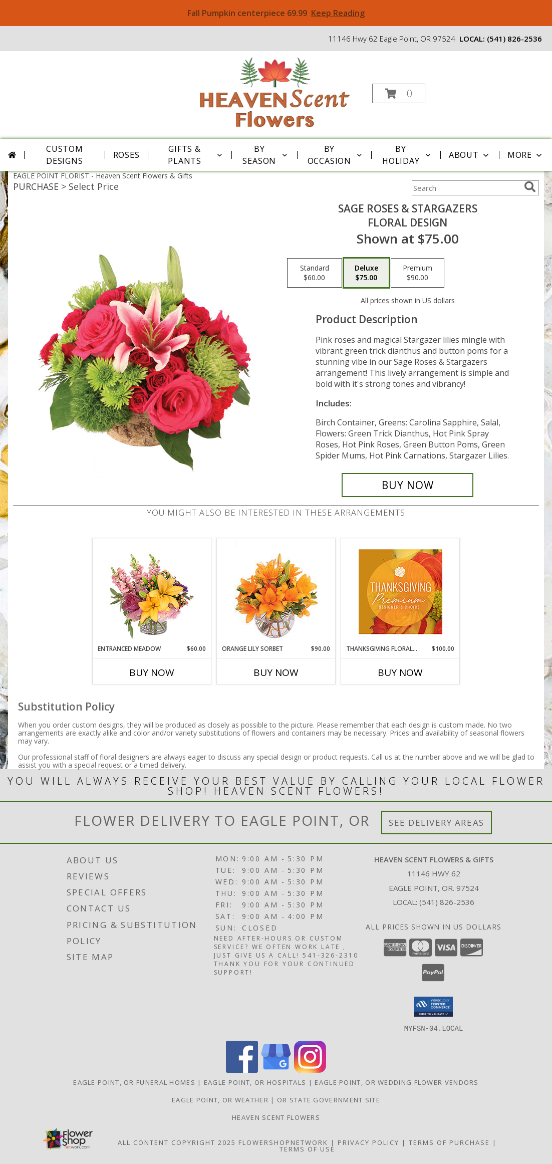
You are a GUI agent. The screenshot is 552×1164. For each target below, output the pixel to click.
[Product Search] (465, 188)
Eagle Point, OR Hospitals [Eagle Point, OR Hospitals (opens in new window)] (255, 1081)
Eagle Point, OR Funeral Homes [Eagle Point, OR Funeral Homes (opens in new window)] (134, 1081)
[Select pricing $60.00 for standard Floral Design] (315, 273)
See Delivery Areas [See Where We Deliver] (436, 822)
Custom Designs (64, 154)
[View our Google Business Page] (276, 1069)
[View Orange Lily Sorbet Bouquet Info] (276, 591)
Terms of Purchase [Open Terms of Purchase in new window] (449, 1141)
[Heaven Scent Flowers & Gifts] (275, 90)
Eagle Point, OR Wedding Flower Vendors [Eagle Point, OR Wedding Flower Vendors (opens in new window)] (396, 1081)
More (525, 154)
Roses (126, 154)
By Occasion (336, 154)
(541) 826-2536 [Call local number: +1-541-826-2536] (514, 39)
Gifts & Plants (195, 154)
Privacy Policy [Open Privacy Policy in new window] (368, 1141)
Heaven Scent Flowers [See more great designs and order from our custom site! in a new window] (276, 1116)
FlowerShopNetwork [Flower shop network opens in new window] (283, 1141)
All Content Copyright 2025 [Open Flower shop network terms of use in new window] (177, 1141)
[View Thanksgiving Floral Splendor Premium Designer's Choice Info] (400, 591)
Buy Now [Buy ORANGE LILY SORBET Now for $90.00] (276, 672)
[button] (398, 93)
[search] (529, 187)
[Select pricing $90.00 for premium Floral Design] (417, 273)
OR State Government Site (328, 1099)
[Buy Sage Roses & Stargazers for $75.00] (407, 485)
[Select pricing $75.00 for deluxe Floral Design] (366, 273)
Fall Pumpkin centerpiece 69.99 (276, 13)
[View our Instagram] (310, 1069)
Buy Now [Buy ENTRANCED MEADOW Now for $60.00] (151, 672)
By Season (265, 154)
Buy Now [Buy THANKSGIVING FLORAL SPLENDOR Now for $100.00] (400, 672)
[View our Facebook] (242, 1069)
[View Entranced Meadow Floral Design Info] (152, 591)
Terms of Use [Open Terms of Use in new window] (307, 1148)
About (470, 154)
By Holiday (407, 154)
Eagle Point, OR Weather (220, 1099)
